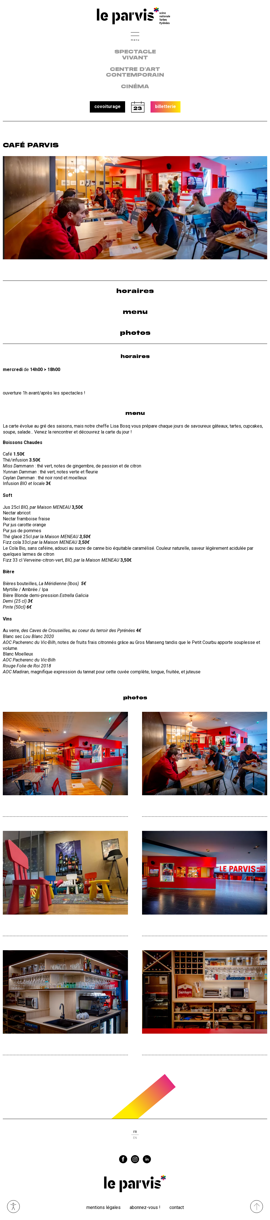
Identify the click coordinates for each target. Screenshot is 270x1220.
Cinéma (135, 87)
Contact (176, 1207)
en (135, 1138)
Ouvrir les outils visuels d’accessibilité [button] (13, 1206)
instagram (135, 1159)
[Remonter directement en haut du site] (256, 1206)
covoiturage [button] (107, 106)
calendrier (138, 107)
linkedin (147, 1159)
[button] (135, 35)
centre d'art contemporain (135, 72)
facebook (123, 1159)
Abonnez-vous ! (145, 1207)
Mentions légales (103, 1207)
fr (135, 1132)
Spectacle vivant (135, 55)
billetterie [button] (165, 106)
